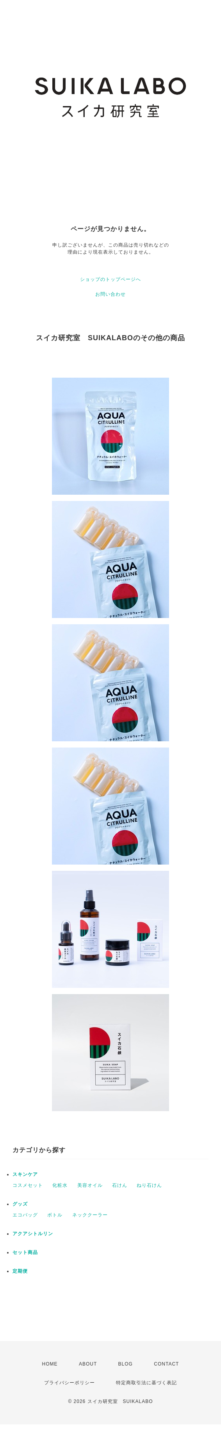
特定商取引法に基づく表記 (146, 1382)
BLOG (125, 1364)
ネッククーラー (90, 1215)
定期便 (20, 1271)
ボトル (54, 1215)
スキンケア (25, 1174)
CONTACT (166, 1364)
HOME (50, 1364)
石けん (119, 1185)
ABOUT (88, 1364)
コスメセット (27, 1185)
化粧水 (60, 1185)
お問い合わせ (110, 294)
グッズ (20, 1204)
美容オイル (90, 1185)
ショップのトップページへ (110, 279)
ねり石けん (149, 1185)
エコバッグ (25, 1215)
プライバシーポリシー (69, 1382)
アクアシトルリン (32, 1233)
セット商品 (25, 1252)
